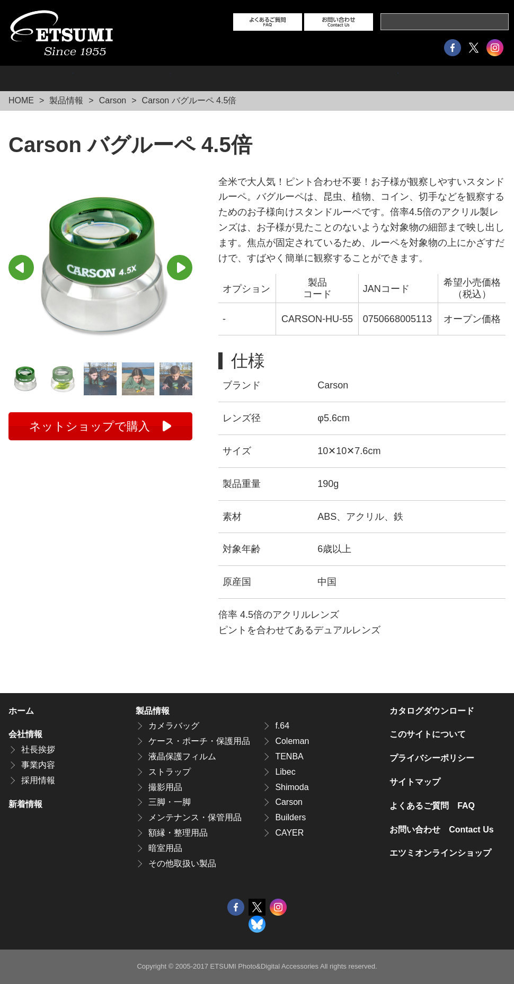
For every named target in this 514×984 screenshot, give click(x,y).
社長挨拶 (38, 749)
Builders (290, 817)
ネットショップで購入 (89, 426)
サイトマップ (414, 781)
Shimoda (291, 787)
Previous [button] (21, 267)
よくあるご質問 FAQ (432, 805)
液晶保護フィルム (182, 756)
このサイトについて (427, 734)
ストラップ (169, 771)
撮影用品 (165, 787)
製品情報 (40, 78)
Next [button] (179, 267)
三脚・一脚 (169, 801)
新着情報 (25, 804)
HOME (21, 100)
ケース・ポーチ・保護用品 (199, 741)
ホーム (21, 710)
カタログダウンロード (452, 78)
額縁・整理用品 (178, 832)
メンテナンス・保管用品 (195, 817)
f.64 (282, 725)
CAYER (289, 832)
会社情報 (122, 78)
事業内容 (38, 764)
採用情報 (219, 78)
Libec (285, 771)
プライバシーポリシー (431, 758)
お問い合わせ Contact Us (441, 829)
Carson (113, 100)
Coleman (292, 741)
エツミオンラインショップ (333, 78)
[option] (100, 266)
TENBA (289, 756)
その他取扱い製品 (182, 863)
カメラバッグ (173, 725)
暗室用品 (165, 848)
